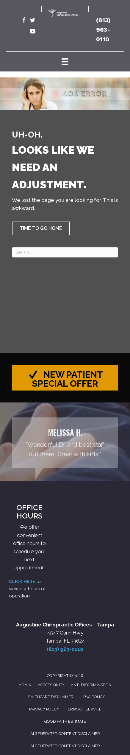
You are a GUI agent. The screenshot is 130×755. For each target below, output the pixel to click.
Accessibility (51, 685)
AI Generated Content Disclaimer (65, 733)
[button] (41, 228)
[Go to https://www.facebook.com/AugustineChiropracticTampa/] (24, 21)
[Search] (65, 252)
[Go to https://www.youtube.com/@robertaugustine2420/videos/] (32, 32)
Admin (25, 685)
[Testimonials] (65, 442)
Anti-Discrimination (91, 685)
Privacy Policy (44, 709)
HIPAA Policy (92, 697)
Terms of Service (83, 709)
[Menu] (65, 61)
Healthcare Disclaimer (49, 697)
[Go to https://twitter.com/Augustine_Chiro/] (32, 21)
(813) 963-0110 (103, 29)
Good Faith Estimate (65, 721)
